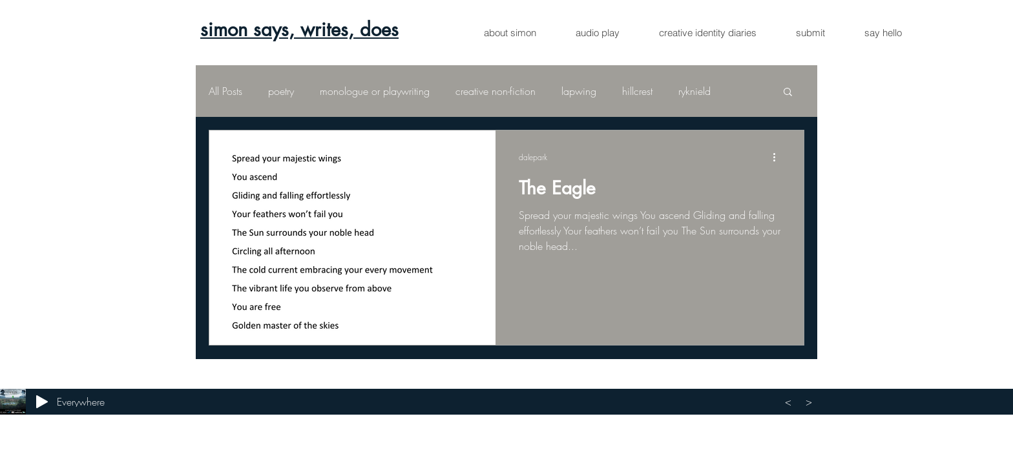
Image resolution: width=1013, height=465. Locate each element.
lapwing (578, 91)
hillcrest (637, 91)
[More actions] (778, 157)
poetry (281, 91)
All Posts (225, 91)
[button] (788, 92)
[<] (790, 402)
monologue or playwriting (375, 91)
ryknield (694, 91)
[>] (810, 402)
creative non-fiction (495, 91)
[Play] (42, 401)
